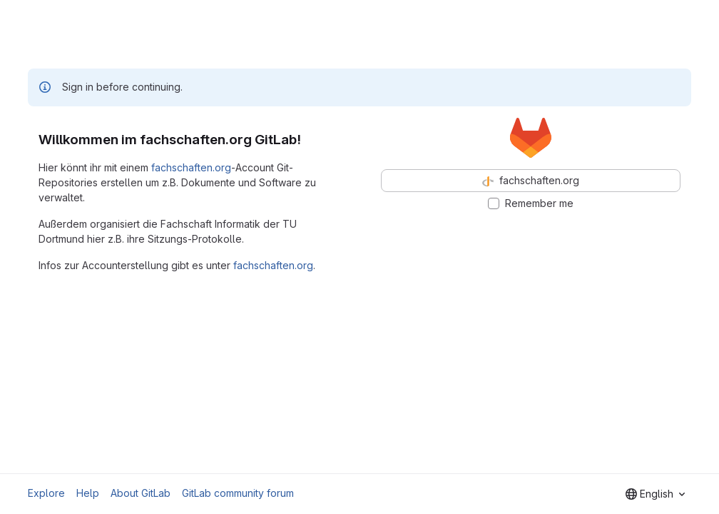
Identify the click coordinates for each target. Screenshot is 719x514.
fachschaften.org (191, 167)
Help (87, 493)
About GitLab (140, 493)
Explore (46, 493)
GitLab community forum (238, 493)
